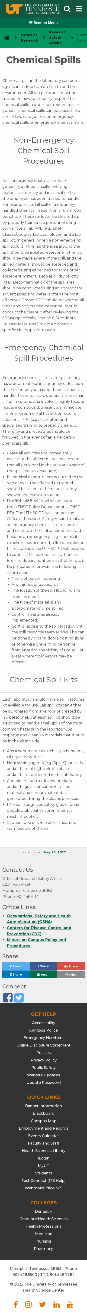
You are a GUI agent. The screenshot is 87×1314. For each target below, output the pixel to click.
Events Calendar (43, 1136)
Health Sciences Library (43, 1151)
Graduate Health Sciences (43, 1219)
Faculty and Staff (43, 1143)
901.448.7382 (62, 1274)
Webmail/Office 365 (43, 1188)
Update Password (43, 1082)
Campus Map (43, 1121)
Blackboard (44, 1113)
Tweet (19, 967)
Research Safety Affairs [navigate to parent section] (58, 37)
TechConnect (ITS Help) (43, 1180)
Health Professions (43, 1226)
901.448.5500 (25, 1274)
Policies (43, 1052)
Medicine (43, 1234)
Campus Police (43, 1030)
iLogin (43, 1158)
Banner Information (43, 1106)
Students (43, 1173)
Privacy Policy (44, 1060)
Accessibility (43, 1023)
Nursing (43, 1241)
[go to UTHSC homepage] (5, 37)
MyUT (43, 1165)
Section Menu (43, 23)
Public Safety (43, 1067)
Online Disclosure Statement (43, 1045)
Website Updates (43, 1075)
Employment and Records (43, 1128)
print (71, 974)
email (43, 974)
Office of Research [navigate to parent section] (29, 37)
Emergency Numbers (43, 1038)
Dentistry (43, 1211)
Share (47, 967)
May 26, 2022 (55, 852)
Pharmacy (43, 1249)
